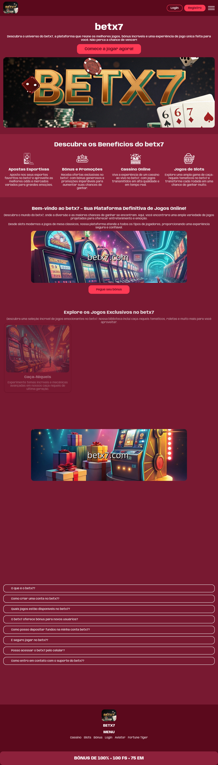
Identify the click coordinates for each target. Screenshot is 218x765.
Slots (87, 737)
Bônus (98, 737)
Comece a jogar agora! (109, 49)
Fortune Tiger (138, 737)
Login (175, 8)
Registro (195, 8)
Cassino (75, 737)
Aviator (120, 737)
